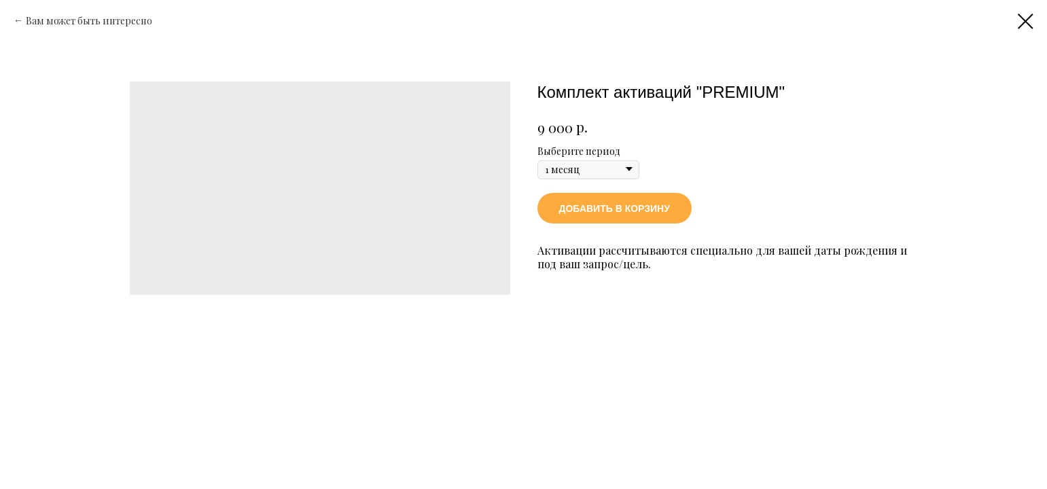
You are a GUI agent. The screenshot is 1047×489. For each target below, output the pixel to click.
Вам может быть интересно (89, 20)
